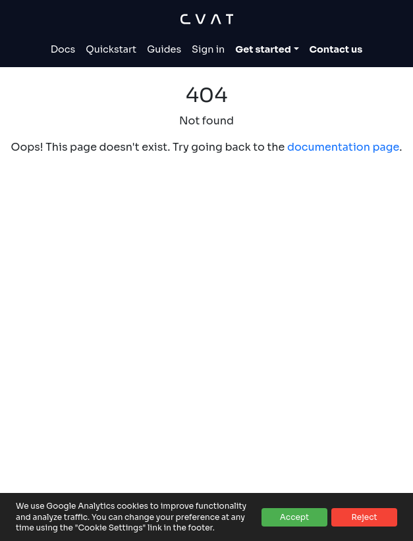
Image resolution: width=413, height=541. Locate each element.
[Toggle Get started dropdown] (267, 50)
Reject (364, 517)
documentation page (343, 147)
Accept (294, 517)
